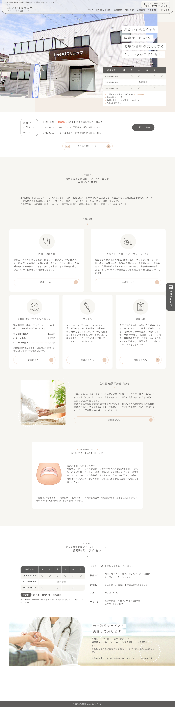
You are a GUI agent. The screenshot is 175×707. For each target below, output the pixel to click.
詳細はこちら (46, 282)
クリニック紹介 (103, 10)
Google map (139, 94)
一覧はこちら (143, 127)
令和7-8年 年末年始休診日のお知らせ (80, 122)
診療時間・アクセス (146, 10)
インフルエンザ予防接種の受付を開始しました (80, 133)
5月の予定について (87, 146)
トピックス (164, 10)
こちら (124, 103)
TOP (90, 10)
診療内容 (118, 10)
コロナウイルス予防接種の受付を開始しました (80, 127)
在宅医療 (129, 10)
